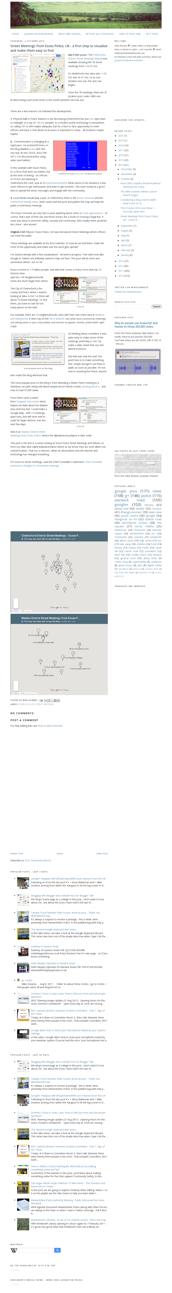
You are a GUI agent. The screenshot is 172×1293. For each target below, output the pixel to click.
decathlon (124, 569)
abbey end (121, 508)
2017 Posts (152, 33)
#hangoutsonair (131, 512)
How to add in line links (50, 725)
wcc (153, 533)
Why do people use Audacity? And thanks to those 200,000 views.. (136, 324)
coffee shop (121, 561)
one (92, 118)
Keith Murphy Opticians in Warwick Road (53, 963)
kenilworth (156, 537)
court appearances (92, 213)
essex (22, 704)
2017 (121, 150)
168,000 (40, 122)
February (126, 250)
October (126, 178)
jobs (140, 565)
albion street (127, 540)
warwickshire (137, 533)
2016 (121, 155)
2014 (121, 165)
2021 (121, 135)
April (123, 240)
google (150, 516)
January (125, 255)
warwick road (130, 500)
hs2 (160, 540)
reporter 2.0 (145, 572)
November (127, 174)
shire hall (120, 554)
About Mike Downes (69, 33)
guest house (126, 565)
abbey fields (150, 558)
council (157, 508)
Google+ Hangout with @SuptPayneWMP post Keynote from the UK (68, 878)
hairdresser (121, 530)
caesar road (131, 551)
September (127, 225)
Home (15, 33)
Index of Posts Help (130, 33)
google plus (126, 491)
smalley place (138, 554)
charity (132, 547)
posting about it (90, 386)
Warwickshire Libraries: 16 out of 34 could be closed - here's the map (68, 1219)
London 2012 (151, 569)
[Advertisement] (38, 825)
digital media (154, 565)
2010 (121, 275)
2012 (121, 266)
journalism (150, 551)
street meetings (44, 704)
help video (80, 173)
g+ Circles (27, 980)
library (149, 505)
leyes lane (155, 512)
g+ (127, 495)
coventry (138, 537)
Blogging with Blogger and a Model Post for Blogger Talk (62, 895)
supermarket (139, 561)
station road (153, 519)
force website (56, 318)
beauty (118, 547)
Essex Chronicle (85, 198)
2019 (121, 140)
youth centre (129, 516)
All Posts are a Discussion (100, 33)
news (157, 491)
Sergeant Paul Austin (27, 401)
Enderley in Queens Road (44, 946)
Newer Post (16, 853)
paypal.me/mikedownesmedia (129, 60)
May (123, 235)
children (141, 544)
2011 (121, 270)
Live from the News (125, 572)
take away (125, 544)
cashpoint (156, 561)
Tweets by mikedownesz (128, 291)
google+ (121, 504)
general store (128, 558)
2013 (121, 261)
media (145, 547)
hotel (154, 544)
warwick (157, 554)
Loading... (15, 1269)
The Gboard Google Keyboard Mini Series (53, 929)
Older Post (102, 853)
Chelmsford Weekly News (24, 201)
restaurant (139, 530)
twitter (140, 508)
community (121, 537)
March (124, 245)
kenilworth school (134, 523)
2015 (121, 160)
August (125, 230)
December (127, 169)
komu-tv (137, 569)
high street (146, 540)
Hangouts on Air (126, 519)
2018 (121, 145)
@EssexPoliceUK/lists (54, 183)
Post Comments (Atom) (38, 860)
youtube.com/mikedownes (38, 33)
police (32, 149)
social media (144, 526)
